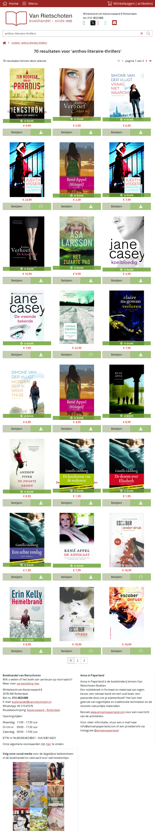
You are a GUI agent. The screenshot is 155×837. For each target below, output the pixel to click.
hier (48, 744)
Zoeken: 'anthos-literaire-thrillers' (29, 42)
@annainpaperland (106, 730)
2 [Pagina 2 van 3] (77, 660)
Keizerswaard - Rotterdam (43, 710)
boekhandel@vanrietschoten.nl (31, 702)
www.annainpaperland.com (107, 712)
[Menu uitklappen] (29, 3)
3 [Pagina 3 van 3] (84, 660)
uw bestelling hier (28, 683)
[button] (130, 3)
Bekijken (16, 132)
